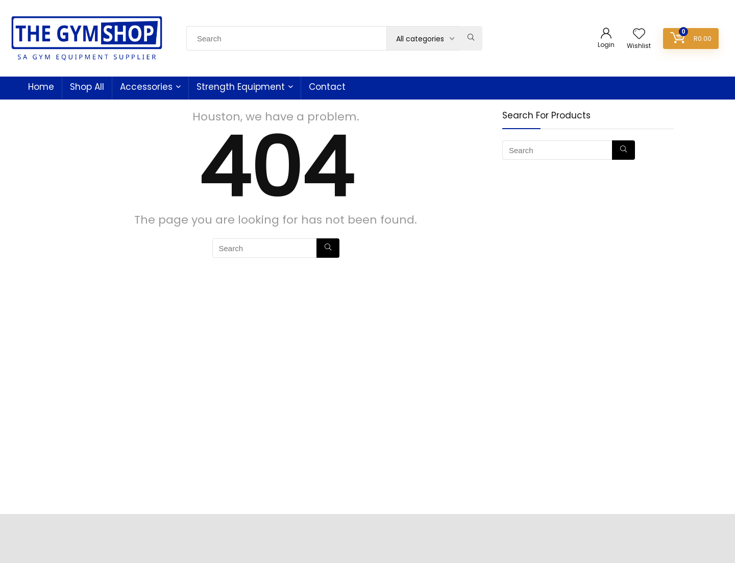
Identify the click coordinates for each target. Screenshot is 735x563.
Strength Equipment (241, 87)
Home (41, 87)
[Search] (470, 38)
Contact (327, 87)
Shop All (87, 87)
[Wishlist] (639, 34)
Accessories (146, 87)
